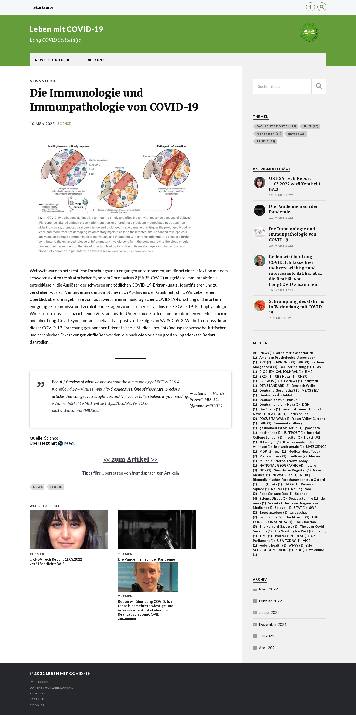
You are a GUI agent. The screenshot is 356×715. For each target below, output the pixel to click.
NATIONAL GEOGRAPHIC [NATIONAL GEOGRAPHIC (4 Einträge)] (281, 465)
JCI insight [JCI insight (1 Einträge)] (270, 442)
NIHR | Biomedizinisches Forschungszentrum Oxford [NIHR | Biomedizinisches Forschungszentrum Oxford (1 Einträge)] (289, 479)
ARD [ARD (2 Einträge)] (265, 362)
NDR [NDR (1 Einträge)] (265, 470)
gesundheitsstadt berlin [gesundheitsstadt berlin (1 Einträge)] (280, 428)
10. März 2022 (42, 123)
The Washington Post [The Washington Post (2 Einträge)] (293, 531)
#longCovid (62, 389)
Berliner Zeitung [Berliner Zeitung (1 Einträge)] (295, 367)
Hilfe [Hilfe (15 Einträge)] (310, 126)
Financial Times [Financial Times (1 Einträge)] (296, 409)
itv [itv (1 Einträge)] (308, 437)
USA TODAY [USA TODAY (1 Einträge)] (288, 541)
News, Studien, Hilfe (55, 60)
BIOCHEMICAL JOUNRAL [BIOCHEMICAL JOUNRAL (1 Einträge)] (281, 372)
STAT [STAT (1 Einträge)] (300, 508)
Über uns (95, 60)
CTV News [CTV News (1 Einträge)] (291, 381)
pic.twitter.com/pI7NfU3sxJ (76, 410)
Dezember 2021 (273, 624)
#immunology (140, 382)
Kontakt (38, 693)
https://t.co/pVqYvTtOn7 (126, 403)
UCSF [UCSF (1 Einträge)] (302, 536)
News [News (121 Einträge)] (297, 133)
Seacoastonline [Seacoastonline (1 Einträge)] (303, 498)
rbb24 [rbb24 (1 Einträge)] (291, 484)
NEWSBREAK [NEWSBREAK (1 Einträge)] (284, 475)
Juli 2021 (266, 635)
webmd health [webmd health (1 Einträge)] (272, 545)
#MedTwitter (93, 403)
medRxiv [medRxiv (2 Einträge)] (298, 456)
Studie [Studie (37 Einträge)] (265, 141)
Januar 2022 (269, 612)
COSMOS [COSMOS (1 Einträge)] (269, 381)
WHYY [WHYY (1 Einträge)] (296, 545)
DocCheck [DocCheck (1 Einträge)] (269, 409)
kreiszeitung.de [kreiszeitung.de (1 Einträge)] (289, 447)
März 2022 (268, 589)
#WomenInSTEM (66, 403)
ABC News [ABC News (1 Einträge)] (263, 353)
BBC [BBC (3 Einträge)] (303, 362)
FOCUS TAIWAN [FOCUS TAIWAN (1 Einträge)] (274, 419)
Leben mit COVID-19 (67, 28)
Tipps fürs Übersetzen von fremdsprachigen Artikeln (130, 473)
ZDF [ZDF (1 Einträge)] (301, 550)
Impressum (40, 681)
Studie (50, 81)
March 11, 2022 (218, 400)
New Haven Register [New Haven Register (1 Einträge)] (292, 470)
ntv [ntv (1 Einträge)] (277, 484)
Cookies (37, 705)
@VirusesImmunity (93, 389)
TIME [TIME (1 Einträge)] (265, 536)
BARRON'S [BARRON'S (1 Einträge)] (284, 362)
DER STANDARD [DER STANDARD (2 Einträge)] (274, 386)
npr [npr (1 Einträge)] (264, 484)
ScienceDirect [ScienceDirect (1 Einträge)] (273, 498)
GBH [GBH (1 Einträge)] (265, 423)
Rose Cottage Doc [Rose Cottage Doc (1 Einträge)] (275, 494)
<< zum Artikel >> (130, 459)
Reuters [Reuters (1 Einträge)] (280, 489)
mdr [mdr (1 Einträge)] (280, 451)
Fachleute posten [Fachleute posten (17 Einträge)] (276, 126)
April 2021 (268, 647)
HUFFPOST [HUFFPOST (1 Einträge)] (294, 433)
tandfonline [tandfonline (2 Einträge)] (270, 517)
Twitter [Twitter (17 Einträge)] (283, 536)
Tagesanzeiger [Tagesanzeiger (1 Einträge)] (273, 512)
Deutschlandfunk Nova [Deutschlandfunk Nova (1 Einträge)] (279, 404)
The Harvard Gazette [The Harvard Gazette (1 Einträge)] (278, 526)
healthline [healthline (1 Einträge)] (269, 433)
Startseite (43, 7)
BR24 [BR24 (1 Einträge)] (265, 376)
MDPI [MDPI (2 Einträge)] (265, 451)
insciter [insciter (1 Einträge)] (293, 437)
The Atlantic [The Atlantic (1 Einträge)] (297, 517)
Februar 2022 (270, 600)
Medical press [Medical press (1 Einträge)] (272, 456)
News (36, 81)
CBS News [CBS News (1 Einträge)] (285, 376)
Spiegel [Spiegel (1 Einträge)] (283, 508)
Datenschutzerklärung (53, 687)
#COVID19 (166, 382)
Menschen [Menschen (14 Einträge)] (268, 133)
